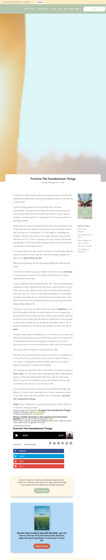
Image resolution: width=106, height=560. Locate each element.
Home (26, 9)
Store (66, 9)
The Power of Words (85, 246)
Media (53, 9)
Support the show (71, 443)
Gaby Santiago (49, 182)
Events (32, 9)
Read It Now (42, 532)
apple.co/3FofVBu (37, 412)
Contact (72, 9)
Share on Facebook (50, 443)
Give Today (41, 476)
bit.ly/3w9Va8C (37, 414)
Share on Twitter (54, 443)
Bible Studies (43, 9)
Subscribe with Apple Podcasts (58, 443)
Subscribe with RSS (62, 443)
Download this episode (66, 443)
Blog (60, 9)
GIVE (51, 418)
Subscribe (40, 2)
